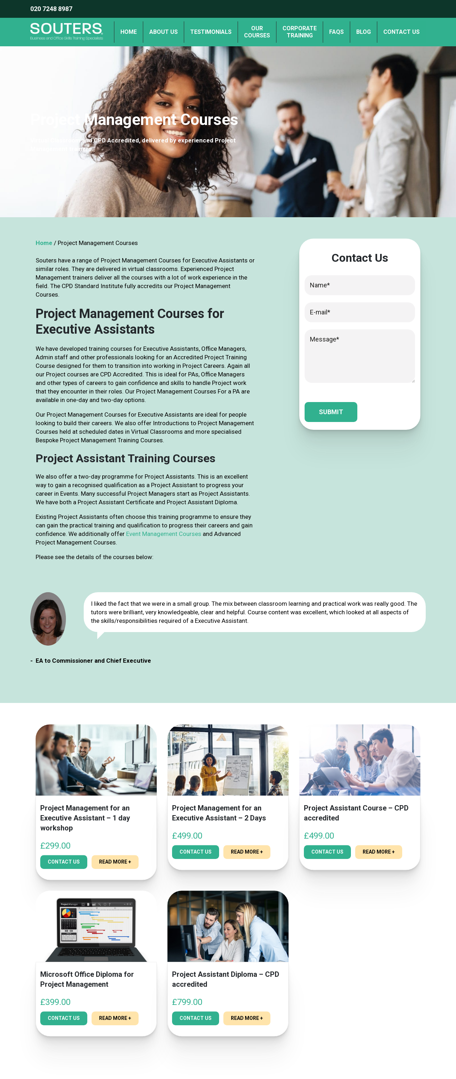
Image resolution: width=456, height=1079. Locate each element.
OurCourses (257, 32)
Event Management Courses (163, 533)
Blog (363, 31)
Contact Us (64, 871)
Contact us (401, 31)
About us (163, 31)
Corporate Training (300, 32)
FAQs (336, 31)
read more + (115, 871)
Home (128, 31)
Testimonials (211, 31)
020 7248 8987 (51, 8)
